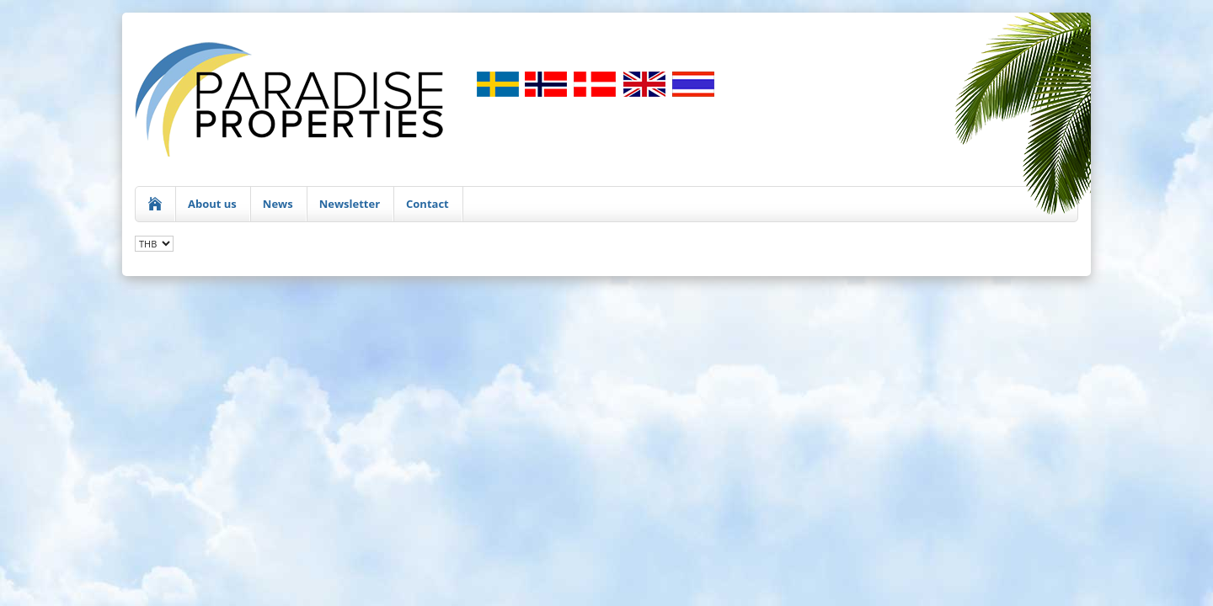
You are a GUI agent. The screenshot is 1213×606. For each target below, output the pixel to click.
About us (212, 203)
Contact (427, 203)
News (278, 203)
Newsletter (349, 203)
